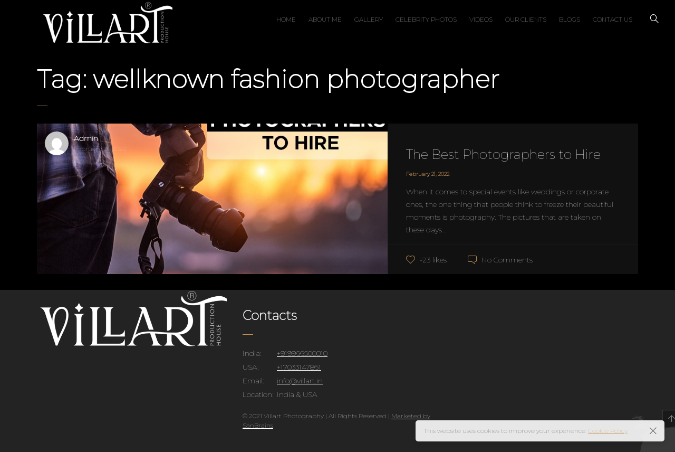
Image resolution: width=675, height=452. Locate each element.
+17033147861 (299, 367)
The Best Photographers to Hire (503, 154)
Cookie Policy (608, 431)
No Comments (507, 260)
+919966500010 (302, 353)
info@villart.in (300, 380)
